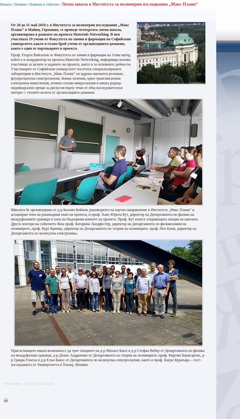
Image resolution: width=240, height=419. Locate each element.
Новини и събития (43, 4)
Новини (20, 4)
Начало (6, 4)
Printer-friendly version (7, 400)
